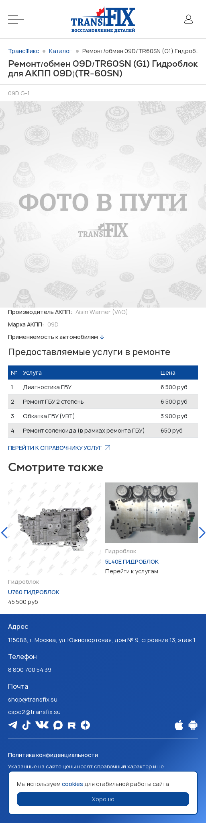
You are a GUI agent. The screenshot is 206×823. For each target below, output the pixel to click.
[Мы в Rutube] (71, 725)
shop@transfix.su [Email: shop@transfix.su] (32, 699)
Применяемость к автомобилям (53, 337)
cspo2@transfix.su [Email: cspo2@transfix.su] (34, 712)
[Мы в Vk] (42, 724)
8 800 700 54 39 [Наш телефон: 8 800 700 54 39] (29, 669)
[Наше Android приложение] (193, 725)
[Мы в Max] (58, 725)
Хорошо (103, 799)
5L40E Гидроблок (132, 561)
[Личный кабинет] (188, 19)
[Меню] (18, 19)
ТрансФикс (23, 51)
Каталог (60, 51)
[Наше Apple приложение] (179, 725)
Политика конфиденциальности (53, 755)
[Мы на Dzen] (85, 725)
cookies (72, 784)
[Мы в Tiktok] (26, 725)
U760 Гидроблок (33, 592)
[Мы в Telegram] (12, 724)
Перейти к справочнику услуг (55, 448)
